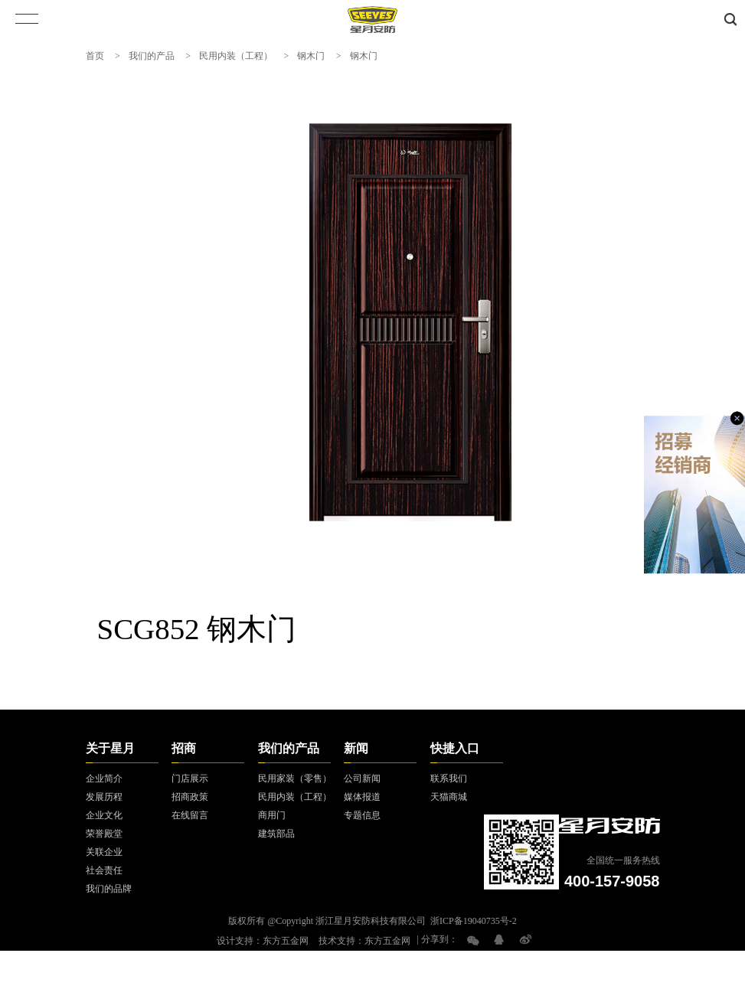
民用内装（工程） (236, 56)
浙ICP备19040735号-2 (473, 921)
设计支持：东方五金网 (263, 940)
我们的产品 (152, 56)
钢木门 (311, 56)
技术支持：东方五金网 (364, 940)
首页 (95, 56)
